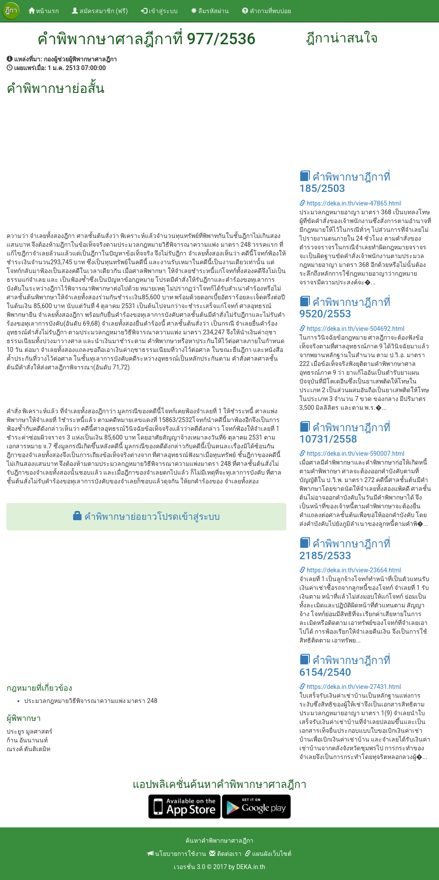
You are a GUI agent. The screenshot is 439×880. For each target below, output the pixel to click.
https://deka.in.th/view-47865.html (350, 203)
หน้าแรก (46, 10)
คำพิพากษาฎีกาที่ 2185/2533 (344, 549)
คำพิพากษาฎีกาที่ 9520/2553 (344, 308)
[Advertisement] (146, 161)
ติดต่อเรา (225, 853)
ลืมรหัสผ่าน (210, 10)
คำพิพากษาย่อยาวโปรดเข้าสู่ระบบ (146, 516)
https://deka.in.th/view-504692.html (351, 328)
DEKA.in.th (250, 866)
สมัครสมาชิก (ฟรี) (100, 10)
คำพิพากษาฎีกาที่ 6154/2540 (344, 666)
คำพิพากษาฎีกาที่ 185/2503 (344, 183)
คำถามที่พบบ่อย (266, 10)
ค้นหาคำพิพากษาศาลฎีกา (219, 840)
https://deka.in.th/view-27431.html (350, 686)
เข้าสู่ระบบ (159, 10)
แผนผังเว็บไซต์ (268, 853)
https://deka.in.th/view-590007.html (351, 453)
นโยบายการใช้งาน (177, 853)
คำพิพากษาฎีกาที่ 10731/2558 (344, 433)
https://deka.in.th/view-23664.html (350, 570)
